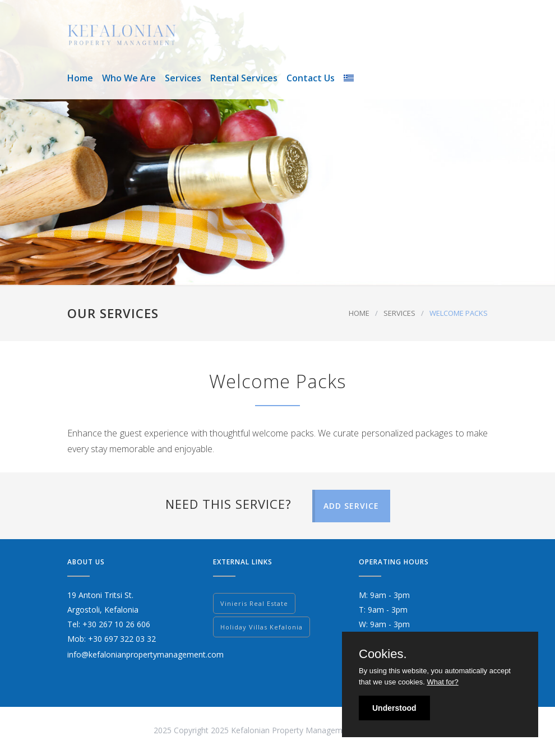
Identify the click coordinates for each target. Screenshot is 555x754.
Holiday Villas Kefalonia (261, 627)
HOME (359, 313)
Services (183, 78)
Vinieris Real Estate (254, 603)
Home (80, 78)
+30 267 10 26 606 (116, 624)
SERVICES (399, 313)
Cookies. (383, 654)
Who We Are (129, 78)
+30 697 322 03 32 (122, 638)
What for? (442, 682)
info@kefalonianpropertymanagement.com (145, 654)
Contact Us (310, 78)
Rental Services (244, 78)
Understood (394, 708)
